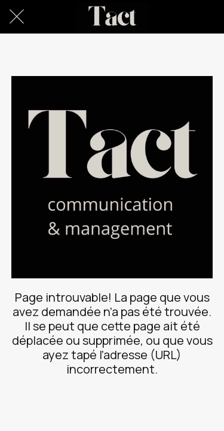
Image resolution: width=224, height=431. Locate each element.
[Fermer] (17, 17)
